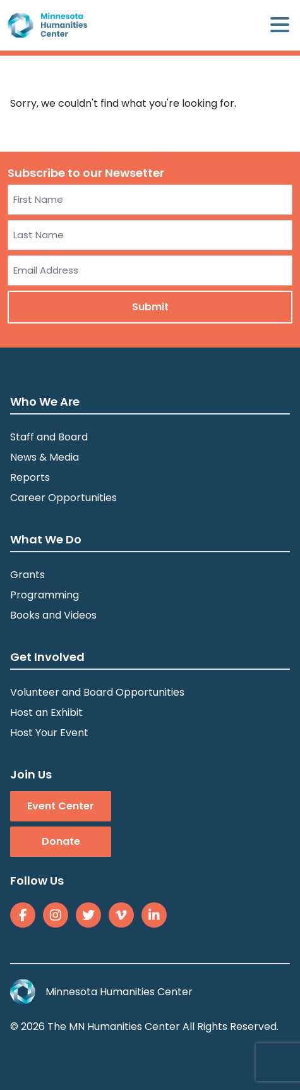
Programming (44, 595)
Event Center (60, 806)
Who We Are (45, 401)
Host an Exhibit (46, 712)
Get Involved (47, 657)
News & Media (44, 457)
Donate (61, 841)
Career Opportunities (63, 497)
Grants (27, 574)
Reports (30, 477)
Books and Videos (53, 615)
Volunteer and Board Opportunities (97, 692)
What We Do (45, 539)
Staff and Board (49, 437)
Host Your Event (49, 732)
